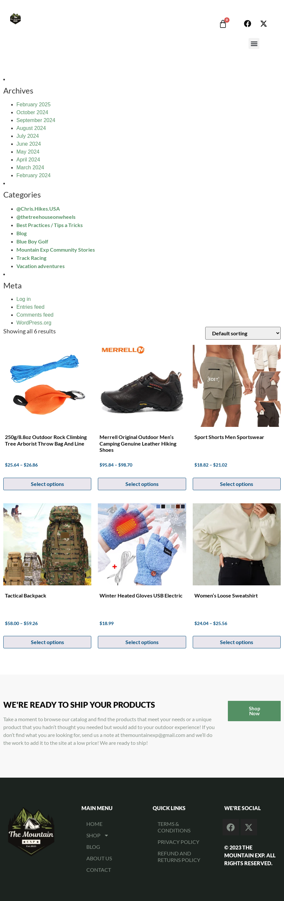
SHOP (97, 835)
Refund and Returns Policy (179, 856)
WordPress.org (33, 322)
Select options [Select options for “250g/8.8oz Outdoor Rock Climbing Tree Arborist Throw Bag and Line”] (47, 484)
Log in (23, 299)
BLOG (93, 847)
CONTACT (98, 870)
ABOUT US (99, 858)
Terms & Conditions (174, 827)
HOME (94, 824)
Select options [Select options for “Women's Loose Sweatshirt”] (236, 642)
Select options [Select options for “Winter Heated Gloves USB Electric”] (142, 642)
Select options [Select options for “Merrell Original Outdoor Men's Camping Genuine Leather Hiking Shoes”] (142, 484)
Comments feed (35, 315)
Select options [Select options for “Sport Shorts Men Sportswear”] (236, 484)
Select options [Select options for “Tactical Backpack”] (47, 642)
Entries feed (30, 307)
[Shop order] (243, 333)
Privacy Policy (178, 842)
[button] (254, 43)
